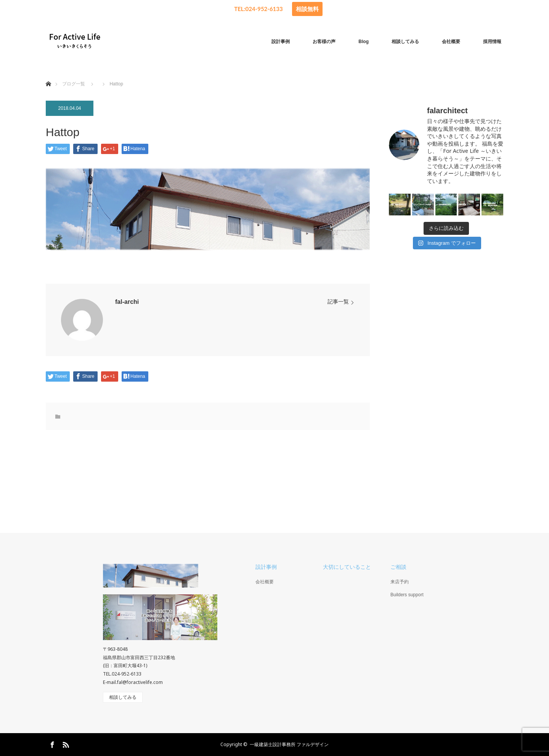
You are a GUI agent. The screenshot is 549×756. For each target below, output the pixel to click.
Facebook (51, 743)
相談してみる (405, 41)
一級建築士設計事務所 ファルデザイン (289, 744)
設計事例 (280, 41)
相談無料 (307, 8)
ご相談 (398, 567)
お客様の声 (324, 41)
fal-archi (127, 302)
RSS (65, 743)
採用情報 (492, 41)
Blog (363, 41)
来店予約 (399, 581)
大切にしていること (347, 567)
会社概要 (451, 41)
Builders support (407, 594)
